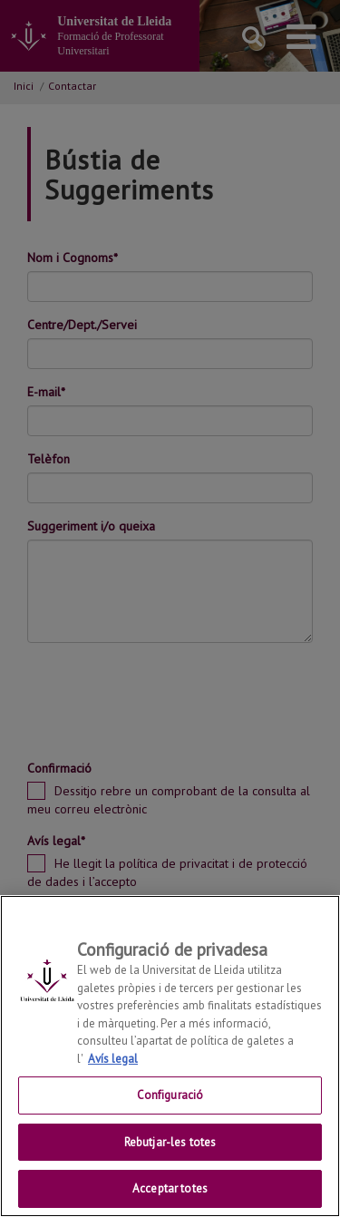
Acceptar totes (170, 1188)
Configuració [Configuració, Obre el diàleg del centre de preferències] (170, 1095)
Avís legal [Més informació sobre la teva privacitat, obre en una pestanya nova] (113, 1058)
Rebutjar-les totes (170, 1142)
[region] (170, 1056)
